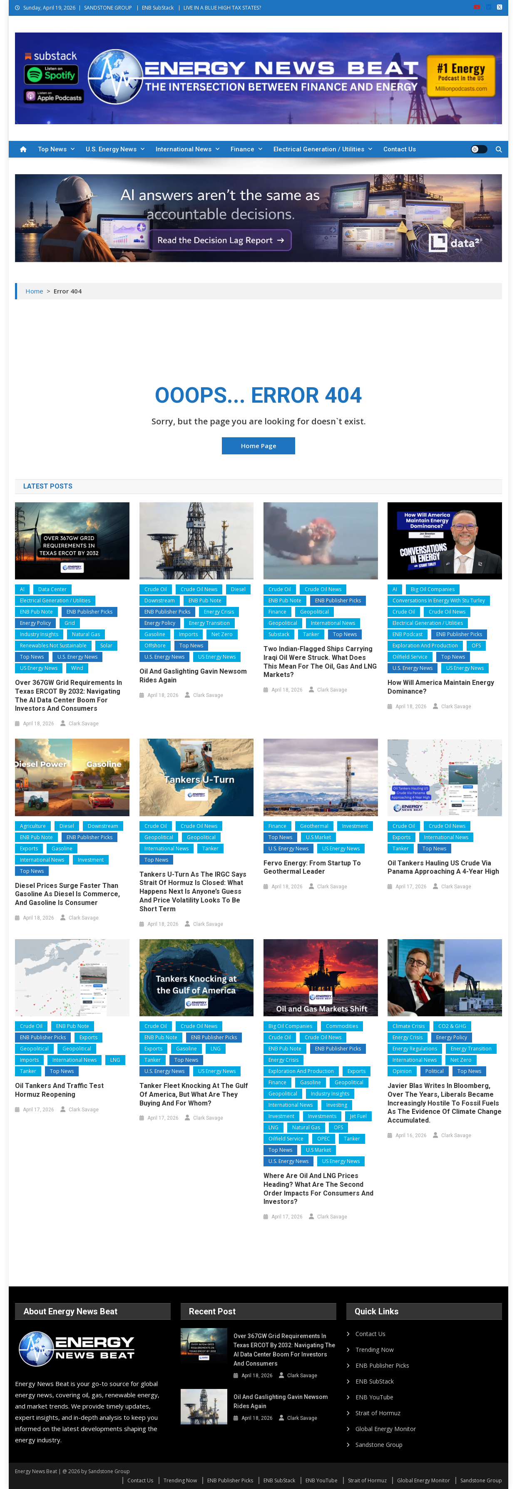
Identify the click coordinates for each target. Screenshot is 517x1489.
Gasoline (154, 634)
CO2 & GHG (452, 1026)
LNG (115, 1059)
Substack (278, 634)
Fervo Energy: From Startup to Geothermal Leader (312, 867)
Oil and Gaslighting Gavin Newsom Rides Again (193, 675)
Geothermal (314, 826)
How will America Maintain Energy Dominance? (441, 687)
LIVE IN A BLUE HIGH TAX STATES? (222, 7)
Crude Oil (155, 589)
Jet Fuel (358, 1116)
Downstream (159, 600)
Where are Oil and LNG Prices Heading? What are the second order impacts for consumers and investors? (318, 1189)
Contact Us (399, 149)
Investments (322, 1116)
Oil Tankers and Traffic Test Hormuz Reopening (59, 1090)
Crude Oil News (199, 589)
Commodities (342, 1026)
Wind (77, 668)
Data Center (52, 589)
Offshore (155, 645)
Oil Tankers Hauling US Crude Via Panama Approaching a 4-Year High (443, 867)
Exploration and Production (425, 645)
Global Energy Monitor (385, 1429)
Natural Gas (86, 634)
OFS (476, 645)
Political (434, 1071)
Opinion (402, 1071)
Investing (336, 1104)
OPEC (323, 1138)
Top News (52, 149)
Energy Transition (209, 623)
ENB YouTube (374, 1397)
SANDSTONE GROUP (108, 7)
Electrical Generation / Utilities (318, 149)
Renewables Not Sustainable (53, 645)
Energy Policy (35, 623)
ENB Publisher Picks (89, 611)
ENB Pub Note (36, 611)
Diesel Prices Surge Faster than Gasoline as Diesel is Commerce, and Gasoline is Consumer (67, 894)
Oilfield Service (410, 656)
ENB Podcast (408, 634)
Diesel (238, 589)
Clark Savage (84, 724)
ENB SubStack (158, 7)
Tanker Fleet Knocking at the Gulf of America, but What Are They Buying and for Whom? (193, 1094)
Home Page (258, 445)
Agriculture (33, 826)
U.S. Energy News (111, 149)
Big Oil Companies (433, 589)
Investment (91, 859)
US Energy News (38, 668)
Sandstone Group (379, 1445)
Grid (70, 623)
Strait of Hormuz (377, 1413)
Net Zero (222, 634)
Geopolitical (314, 611)
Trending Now (374, 1350)
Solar (106, 645)
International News (183, 149)
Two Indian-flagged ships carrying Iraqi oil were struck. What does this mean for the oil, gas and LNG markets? (320, 662)
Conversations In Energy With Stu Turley (439, 600)
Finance (242, 149)
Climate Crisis (409, 1026)
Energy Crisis (219, 611)
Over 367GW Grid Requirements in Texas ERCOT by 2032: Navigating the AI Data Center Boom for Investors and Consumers (68, 695)
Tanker (311, 634)
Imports (188, 634)
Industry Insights (39, 634)
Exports (29, 848)
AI (22, 589)
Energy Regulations (415, 1048)
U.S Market (318, 837)
